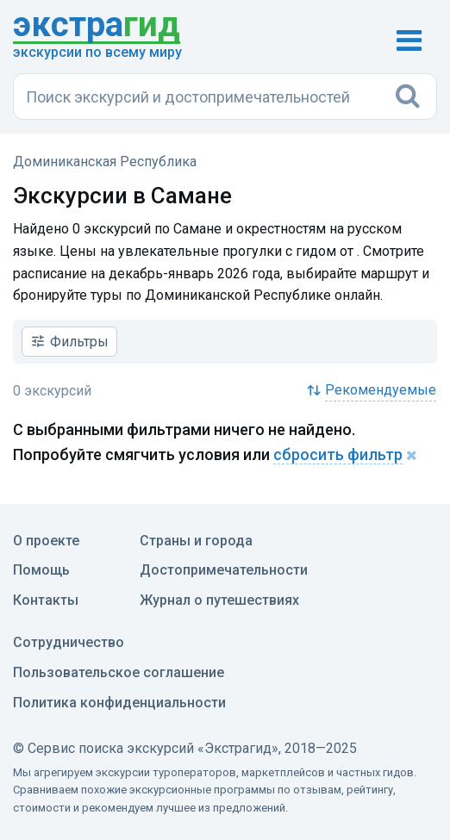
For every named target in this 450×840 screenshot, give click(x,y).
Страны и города (196, 540)
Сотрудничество (68, 642)
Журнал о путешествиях (219, 600)
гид (96, 26)
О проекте (46, 540)
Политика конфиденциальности (119, 702)
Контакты (45, 600)
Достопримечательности (224, 570)
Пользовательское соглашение (118, 672)
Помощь (41, 570)
